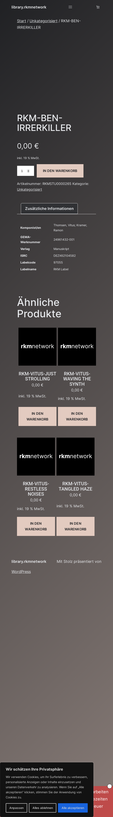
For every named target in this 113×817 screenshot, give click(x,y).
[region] (46, 789)
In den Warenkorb (60, 171)
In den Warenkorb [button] (37, 416)
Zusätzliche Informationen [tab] (49, 208)
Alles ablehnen (42, 808)
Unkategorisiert (44, 20)
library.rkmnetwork (28, 7)
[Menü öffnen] (70, 7)
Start (21, 20)
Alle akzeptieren (73, 808)
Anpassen (16, 808)
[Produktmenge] (25, 171)
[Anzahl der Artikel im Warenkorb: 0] (98, 7)
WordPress (21, 571)
